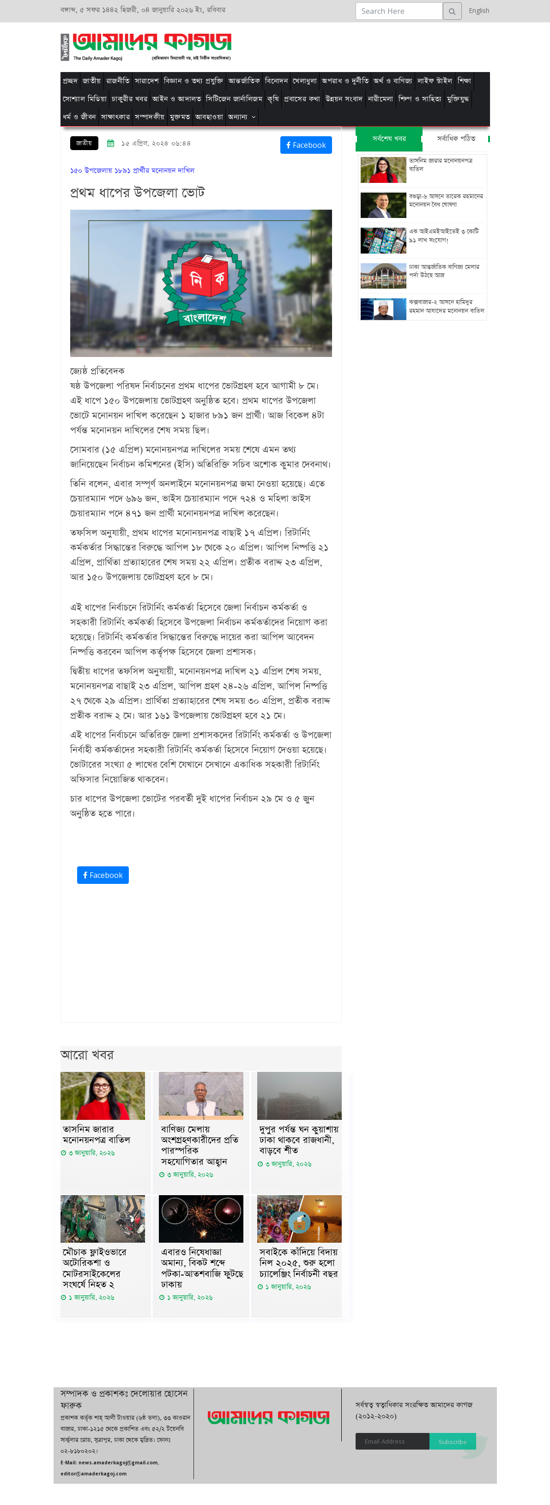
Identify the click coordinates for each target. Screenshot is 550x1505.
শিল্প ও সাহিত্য (420, 99)
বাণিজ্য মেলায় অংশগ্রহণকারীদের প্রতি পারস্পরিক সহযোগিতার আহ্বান (199, 1146)
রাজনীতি (118, 81)
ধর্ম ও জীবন (79, 117)
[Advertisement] (336, 46)
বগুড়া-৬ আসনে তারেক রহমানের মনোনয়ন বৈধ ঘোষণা (446, 201)
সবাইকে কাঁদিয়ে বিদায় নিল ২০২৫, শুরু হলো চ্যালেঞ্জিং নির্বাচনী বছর (299, 1265)
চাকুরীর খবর (129, 99)
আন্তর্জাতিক (244, 81)
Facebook (306, 145)
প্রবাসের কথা (302, 99)
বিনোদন (276, 81)
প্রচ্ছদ (70, 81)
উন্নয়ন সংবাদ (344, 99)
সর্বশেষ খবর (389, 139)
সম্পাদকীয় (150, 117)
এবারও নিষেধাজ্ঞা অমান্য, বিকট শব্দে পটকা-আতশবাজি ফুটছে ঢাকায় (202, 1271)
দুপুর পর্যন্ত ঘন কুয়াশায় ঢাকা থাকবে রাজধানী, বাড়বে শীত (299, 1141)
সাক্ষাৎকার (115, 117)
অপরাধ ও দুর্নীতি (345, 81)
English (477, 10)
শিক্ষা (464, 81)
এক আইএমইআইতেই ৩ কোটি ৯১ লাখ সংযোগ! (444, 237)
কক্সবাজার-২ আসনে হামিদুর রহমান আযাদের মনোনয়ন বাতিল (446, 308)
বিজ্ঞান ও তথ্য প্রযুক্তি (194, 81)
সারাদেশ (147, 81)
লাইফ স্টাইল (435, 81)
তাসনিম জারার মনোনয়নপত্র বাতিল (96, 1135)
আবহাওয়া (209, 117)
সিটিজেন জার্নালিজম (234, 99)
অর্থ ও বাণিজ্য (393, 81)
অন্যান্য (238, 117)
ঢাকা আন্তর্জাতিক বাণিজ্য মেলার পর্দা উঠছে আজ (444, 272)
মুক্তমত (180, 117)
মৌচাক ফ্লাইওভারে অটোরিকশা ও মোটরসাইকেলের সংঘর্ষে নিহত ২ (95, 1271)
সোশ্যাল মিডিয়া (85, 99)
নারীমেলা (380, 99)
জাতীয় (92, 81)
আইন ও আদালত (176, 99)
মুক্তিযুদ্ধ (458, 99)
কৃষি (273, 99)
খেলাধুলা (305, 81)
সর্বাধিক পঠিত (456, 139)
